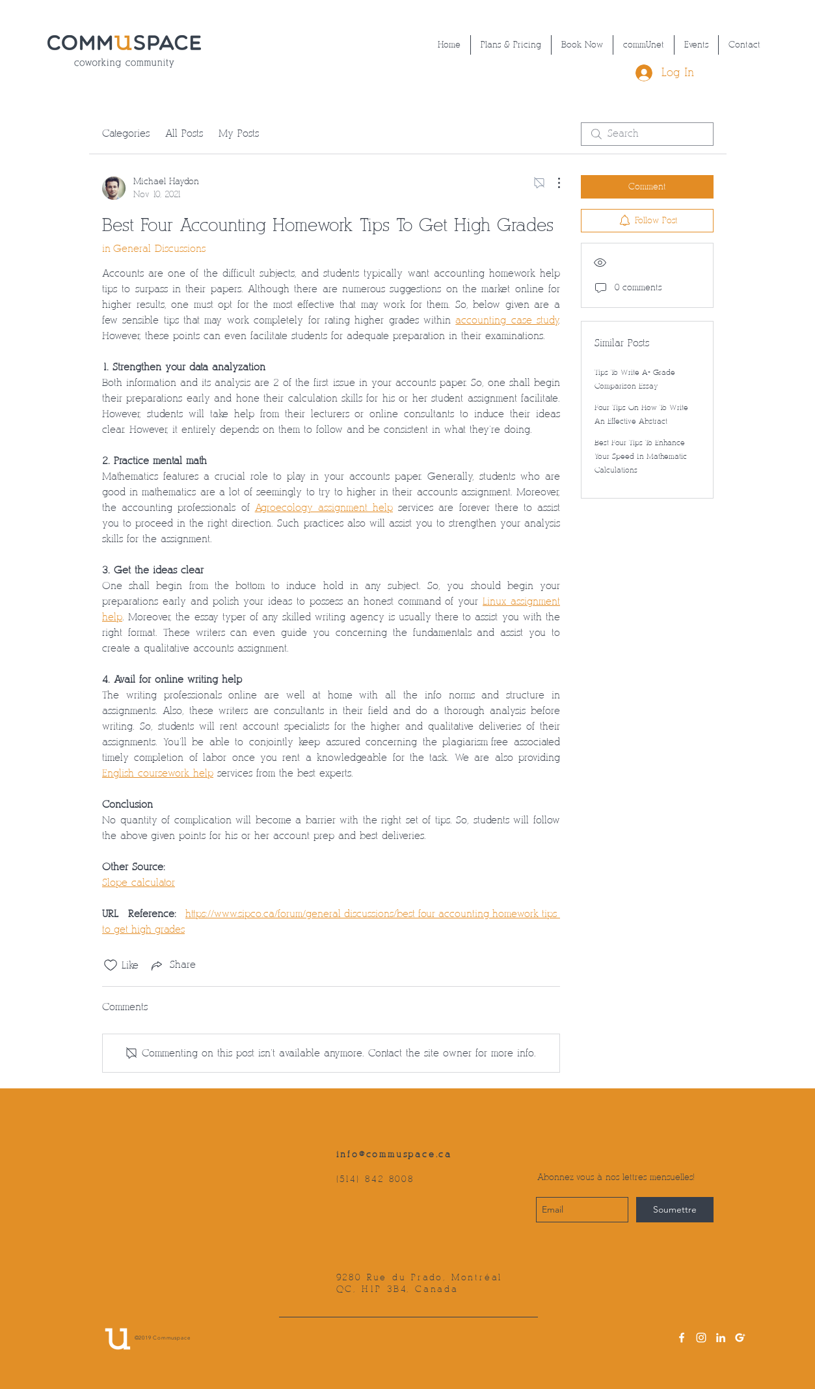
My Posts (239, 134)
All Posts (184, 134)
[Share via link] (172, 965)
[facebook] (681, 1337)
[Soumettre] (675, 1209)
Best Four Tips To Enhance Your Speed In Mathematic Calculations (641, 456)
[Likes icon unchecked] (110, 965)
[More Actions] (552, 183)
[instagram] (701, 1337)
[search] (647, 134)
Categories (126, 134)
